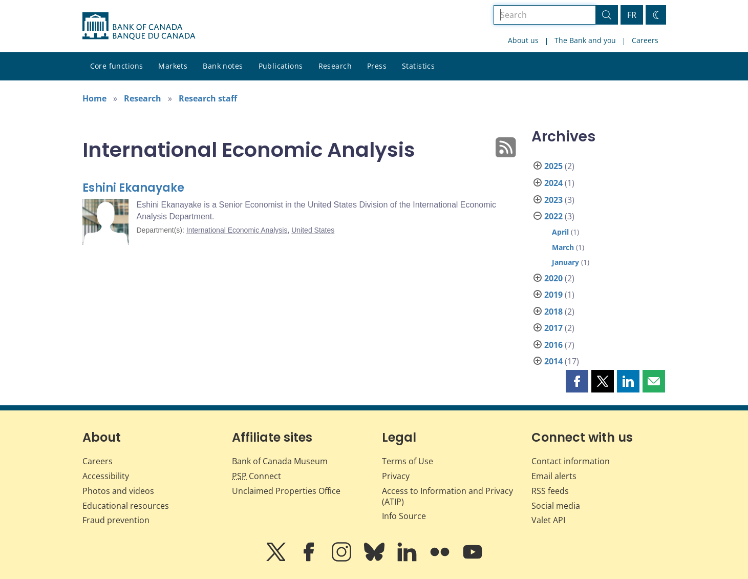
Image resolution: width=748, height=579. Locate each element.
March (563, 247)
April (560, 232)
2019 (553, 294)
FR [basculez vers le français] (631, 14)
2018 (553, 311)
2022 (553, 216)
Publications (281, 66)
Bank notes (223, 66)
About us (523, 40)
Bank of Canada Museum (280, 461)
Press (377, 66)
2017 (553, 328)
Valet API (548, 520)
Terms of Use (407, 461)
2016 (553, 344)
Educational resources (125, 505)
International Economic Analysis (237, 230)
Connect (256, 476)
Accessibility (105, 476)
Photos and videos (118, 491)
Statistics (418, 66)
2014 (553, 361)
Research (335, 66)
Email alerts (553, 476)
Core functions (116, 66)
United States (312, 230)
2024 (553, 183)
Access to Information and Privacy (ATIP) (447, 496)
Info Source (404, 516)
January (565, 262)
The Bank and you (585, 40)
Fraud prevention (115, 520)
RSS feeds (550, 491)
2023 (553, 199)
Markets (172, 66)
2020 (553, 278)
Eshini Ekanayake (133, 188)
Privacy (396, 476)
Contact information (570, 461)
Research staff (208, 98)
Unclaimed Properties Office (286, 491)
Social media (555, 505)
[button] (577, 381)
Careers (645, 40)
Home (94, 98)
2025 (553, 166)
